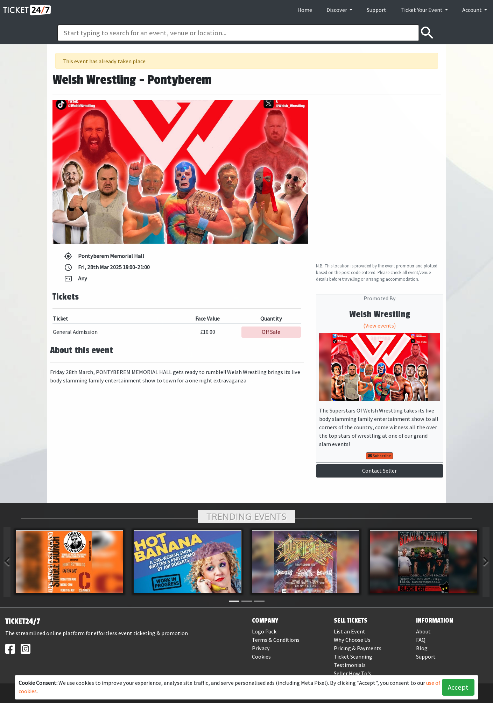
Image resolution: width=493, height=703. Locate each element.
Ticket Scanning (353, 656)
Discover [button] (337, 10)
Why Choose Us (352, 640)
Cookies (261, 656)
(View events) (379, 325)
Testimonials (350, 665)
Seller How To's (352, 673)
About (423, 631)
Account (472, 10)
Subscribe (379, 455)
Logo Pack (264, 631)
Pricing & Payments (357, 648)
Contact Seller (379, 470)
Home (304, 10)
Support (376, 10)
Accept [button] (458, 687)
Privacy (261, 648)
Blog (422, 648)
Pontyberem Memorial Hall (104, 256)
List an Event (349, 631)
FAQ (420, 640)
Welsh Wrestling (379, 314)
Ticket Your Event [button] (422, 10)
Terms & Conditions (276, 640)
